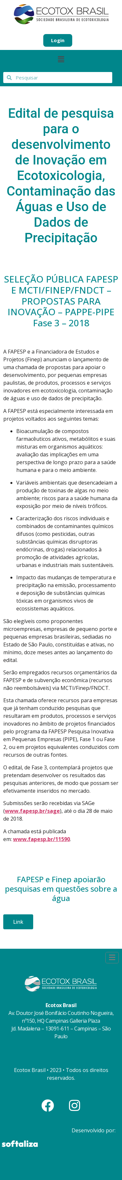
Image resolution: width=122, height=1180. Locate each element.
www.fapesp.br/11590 (41, 839)
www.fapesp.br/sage (32, 810)
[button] (60, 59)
